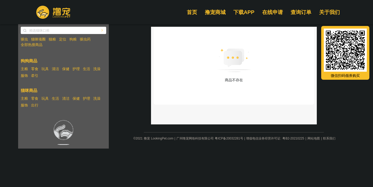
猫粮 (52, 39)
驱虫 (24, 39)
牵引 (34, 76)
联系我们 (329, 138)
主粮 (24, 69)
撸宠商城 (215, 12)
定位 (62, 39)
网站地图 (313, 138)
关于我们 (329, 12)
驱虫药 (85, 39)
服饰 (24, 76)
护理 (76, 69)
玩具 (45, 69)
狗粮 (73, 39)
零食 (34, 69)
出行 (34, 105)
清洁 (55, 69)
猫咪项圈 (38, 39)
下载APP (243, 12)
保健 (65, 69)
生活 (86, 69)
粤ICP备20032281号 (229, 138)
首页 (192, 12)
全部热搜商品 (31, 45)
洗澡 (97, 69)
